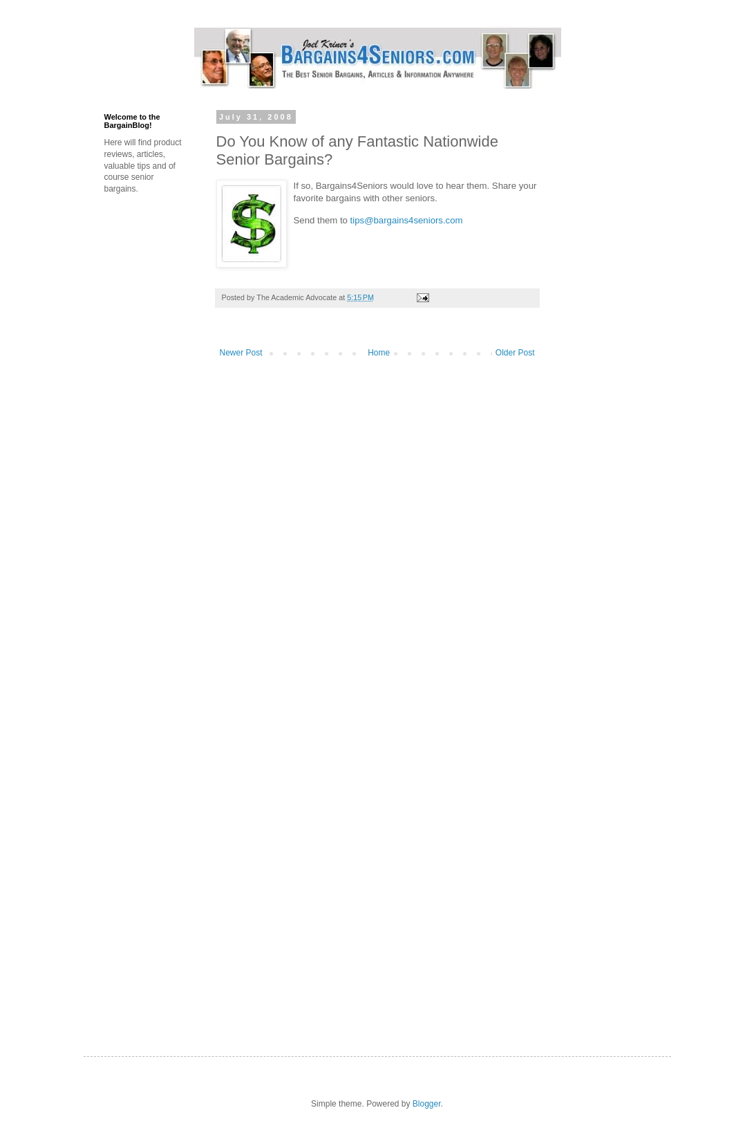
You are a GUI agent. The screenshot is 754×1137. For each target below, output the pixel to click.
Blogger (427, 1104)
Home (379, 353)
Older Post (515, 353)
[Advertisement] (636, 182)
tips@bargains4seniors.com (406, 220)
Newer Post (241, 353)
